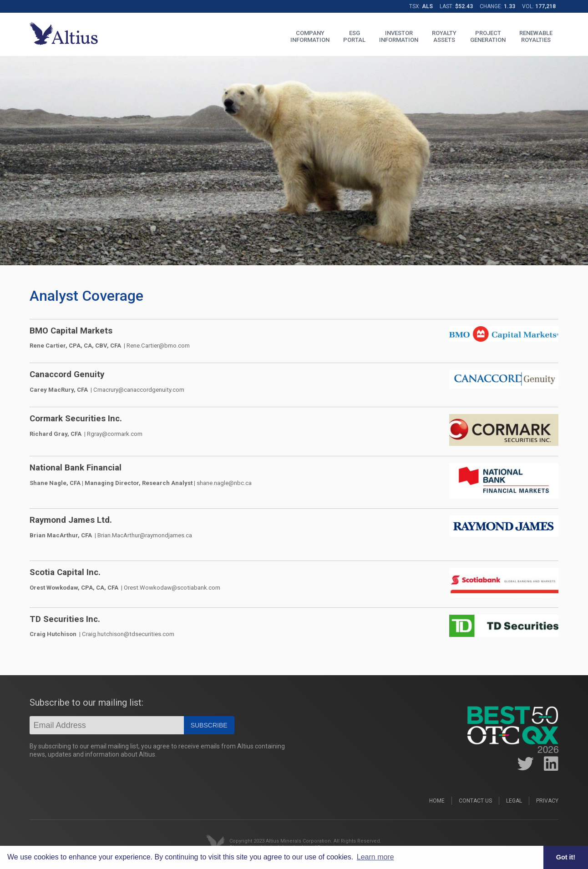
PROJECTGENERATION (488, 36)
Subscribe (209, 725)
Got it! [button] (565, 857)
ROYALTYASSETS (444, 36)
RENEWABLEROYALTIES (536, 36)
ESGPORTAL (354, 36)
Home (437, 801)
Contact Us (475, 801)
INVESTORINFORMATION (398, 36)
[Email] (107, 725)
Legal (514, 801)
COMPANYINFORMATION (309, 36)
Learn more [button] (375, 857)
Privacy (547, 801)
